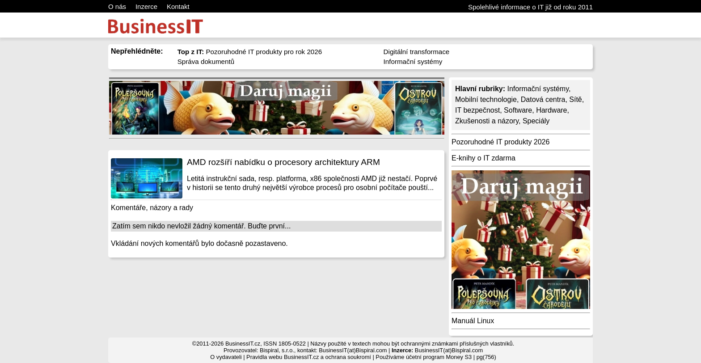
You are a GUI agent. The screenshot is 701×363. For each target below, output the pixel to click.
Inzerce (146, 6)
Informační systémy (413, 61)
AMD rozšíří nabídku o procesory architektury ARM (283, 162)
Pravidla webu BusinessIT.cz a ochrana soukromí (308, 357)
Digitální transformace (417, 51)
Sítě (575, 99)
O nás (117, 6)
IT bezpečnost (477, 110)
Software (518, 110)
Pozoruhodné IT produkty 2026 (500, 142)
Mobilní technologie (486, 99)
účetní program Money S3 (439, 357)
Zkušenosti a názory (487, 121)
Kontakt (178, 6)
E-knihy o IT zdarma (483, 158)
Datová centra (543, 99)
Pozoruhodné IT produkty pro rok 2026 (249, 51)
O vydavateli (225, 357)
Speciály (536, 121)
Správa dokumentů (206, 61)
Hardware (551, 110)
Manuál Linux (473, 321)
